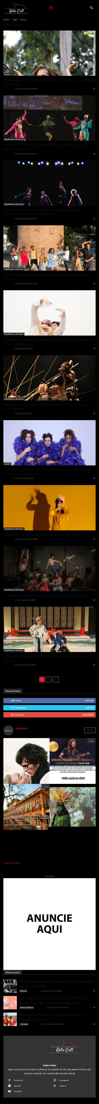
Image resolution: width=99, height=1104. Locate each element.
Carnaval (24, 1024)
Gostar (89, 700)
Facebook (18, 1080)
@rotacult (21, 728)
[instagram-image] (26, 761)
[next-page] (56, 679)
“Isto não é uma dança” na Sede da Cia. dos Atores (43, 535)
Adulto (7, 464)
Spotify (17, 1086)
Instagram (64, 1080)
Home (6, 19)
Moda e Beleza (26, 1007)
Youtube (18, 1091)
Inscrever (88, 714)
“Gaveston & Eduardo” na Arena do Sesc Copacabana (44, 595)
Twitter (62, 1086)
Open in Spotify (11, 863)
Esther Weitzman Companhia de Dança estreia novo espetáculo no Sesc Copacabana (43, 212)
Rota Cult (8, 88)
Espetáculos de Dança (13, 139)
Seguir (89, 707)
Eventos (7, 74)
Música (23, 991)
